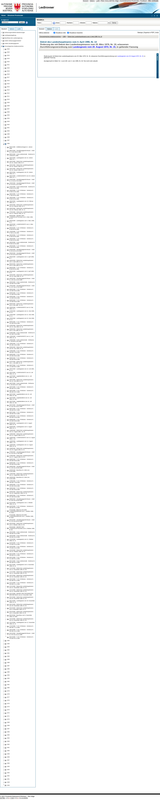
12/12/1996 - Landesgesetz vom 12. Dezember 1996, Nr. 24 (22, 623)
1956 (8, 763)
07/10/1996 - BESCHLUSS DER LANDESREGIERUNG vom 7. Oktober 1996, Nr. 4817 (21, 516)
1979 (8, 691)
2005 (8, 115)
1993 (8, 646)
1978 (8, 694)
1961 (8, 747)
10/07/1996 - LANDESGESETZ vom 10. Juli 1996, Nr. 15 (21, 373)
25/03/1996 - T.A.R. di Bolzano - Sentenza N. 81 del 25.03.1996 (21, 246)
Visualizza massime (76, 33)
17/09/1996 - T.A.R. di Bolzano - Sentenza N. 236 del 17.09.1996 (21, 481)
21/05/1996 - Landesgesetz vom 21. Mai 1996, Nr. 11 (21, 315)
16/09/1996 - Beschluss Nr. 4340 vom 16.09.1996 (19, 478)
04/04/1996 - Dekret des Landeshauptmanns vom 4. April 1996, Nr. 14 (21, 261)
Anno (57, 23)
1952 (8, 775)
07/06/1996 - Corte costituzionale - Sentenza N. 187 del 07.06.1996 (22, 333)
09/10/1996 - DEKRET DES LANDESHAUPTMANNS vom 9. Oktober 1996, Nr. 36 (22, 528)
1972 (8, 712)
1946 (8, 785)
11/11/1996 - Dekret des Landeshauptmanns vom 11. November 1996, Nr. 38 (21, 568)
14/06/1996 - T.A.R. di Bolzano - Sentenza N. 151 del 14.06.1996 (21, 344)
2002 (8, 124)
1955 (8, 766)
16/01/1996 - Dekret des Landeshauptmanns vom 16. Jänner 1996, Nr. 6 (21, 165)
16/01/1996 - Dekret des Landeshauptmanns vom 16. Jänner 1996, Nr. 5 (21, 162)
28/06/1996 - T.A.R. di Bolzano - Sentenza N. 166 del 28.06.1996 (21, 358)
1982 (8, 681)
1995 (8, 640)
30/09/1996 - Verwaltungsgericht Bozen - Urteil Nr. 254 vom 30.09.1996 (21, 499)
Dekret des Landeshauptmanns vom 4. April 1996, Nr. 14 (85, 36)
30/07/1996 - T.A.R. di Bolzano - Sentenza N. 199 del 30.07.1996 (21, 413)
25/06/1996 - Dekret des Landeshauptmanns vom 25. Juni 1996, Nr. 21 (21, 347)
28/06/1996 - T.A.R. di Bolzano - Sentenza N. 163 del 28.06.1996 (21, 355)
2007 (8, 108)
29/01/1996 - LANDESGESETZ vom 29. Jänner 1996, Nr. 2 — (22, 176)
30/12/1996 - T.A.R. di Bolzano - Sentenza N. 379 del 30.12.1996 (21, 637)
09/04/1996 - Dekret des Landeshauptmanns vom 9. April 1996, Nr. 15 (21, 264)
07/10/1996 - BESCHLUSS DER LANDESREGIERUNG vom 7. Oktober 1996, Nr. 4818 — (21, 511)
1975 (8, 703)
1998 (8, 137)
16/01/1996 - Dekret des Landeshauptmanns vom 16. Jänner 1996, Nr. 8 (21, 169)
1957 (8, 760)
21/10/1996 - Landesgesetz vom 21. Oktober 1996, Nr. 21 (21, 540)
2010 (8, 99)
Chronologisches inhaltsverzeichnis (50, 36)
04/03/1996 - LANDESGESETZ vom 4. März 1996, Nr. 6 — (21, 225)
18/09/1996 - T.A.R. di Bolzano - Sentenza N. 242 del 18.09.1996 (21, 485)
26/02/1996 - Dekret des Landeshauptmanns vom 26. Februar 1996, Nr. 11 (21, 209)
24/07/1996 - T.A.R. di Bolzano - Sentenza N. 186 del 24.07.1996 (21, 391)
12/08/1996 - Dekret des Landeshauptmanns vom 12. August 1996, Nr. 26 (21, 434)
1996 (64, 36)
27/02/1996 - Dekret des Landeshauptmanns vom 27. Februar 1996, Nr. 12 (21, 212)
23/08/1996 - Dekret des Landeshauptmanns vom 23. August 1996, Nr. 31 (21, 449)
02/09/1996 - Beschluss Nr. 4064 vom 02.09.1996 (19, 470)
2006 (8, 112)
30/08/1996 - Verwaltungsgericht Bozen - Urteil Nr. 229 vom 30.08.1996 (21, 467)
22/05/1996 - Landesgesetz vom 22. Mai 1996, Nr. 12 (21, 319)
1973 (8, 709)
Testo (39, 23)
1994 (8, 643)
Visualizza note (61, 33)
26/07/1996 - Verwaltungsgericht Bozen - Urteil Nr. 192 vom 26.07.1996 (21, 405)
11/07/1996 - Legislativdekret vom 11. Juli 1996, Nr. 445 (20, 376)
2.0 (13, 798)
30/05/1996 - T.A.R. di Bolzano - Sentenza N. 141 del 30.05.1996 (21, 322)
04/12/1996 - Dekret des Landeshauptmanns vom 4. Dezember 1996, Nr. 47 (21, 608)
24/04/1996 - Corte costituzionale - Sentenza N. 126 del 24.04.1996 (22, 282)
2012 (8, 93)
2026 (8, 49)
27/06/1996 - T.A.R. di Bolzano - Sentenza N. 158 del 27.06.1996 (21, 351)
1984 (8, 675)
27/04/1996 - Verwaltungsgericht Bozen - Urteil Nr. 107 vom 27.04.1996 (21, 286)
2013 (8, 90)
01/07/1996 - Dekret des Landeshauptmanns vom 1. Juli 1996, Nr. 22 (21, 362)
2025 (8, 52)
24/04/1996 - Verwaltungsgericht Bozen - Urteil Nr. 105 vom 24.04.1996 (21, 279)
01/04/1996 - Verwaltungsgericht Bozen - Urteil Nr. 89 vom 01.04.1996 (21, 250)
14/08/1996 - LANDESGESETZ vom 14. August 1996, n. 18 (22, 438)
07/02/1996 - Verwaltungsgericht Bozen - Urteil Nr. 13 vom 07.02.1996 (21, 180)
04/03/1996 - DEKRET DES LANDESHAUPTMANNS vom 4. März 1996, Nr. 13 (21, 217)
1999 (8, 134)
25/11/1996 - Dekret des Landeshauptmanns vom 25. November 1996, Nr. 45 (21, 597)
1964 (8, 738)
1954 (8, 769)
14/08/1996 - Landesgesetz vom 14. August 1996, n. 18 (21, 441)
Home (3, 15)
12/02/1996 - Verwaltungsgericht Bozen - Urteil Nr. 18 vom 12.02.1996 (21, 183)
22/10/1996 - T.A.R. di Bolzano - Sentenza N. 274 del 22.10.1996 (21, 543)
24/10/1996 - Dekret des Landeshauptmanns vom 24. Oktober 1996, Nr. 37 (21, 550)
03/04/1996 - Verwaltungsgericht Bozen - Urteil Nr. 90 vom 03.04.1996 (21, 253)
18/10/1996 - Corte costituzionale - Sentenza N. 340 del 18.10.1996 (22, 532)
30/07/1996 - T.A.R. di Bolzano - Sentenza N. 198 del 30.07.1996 (21, 409)
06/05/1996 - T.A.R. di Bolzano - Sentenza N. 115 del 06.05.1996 (21, 300)
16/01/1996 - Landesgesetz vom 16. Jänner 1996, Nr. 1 (21, 158)
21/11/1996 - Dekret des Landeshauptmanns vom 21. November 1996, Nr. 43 (21, 587)
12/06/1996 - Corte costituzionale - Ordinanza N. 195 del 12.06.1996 (21, 340)
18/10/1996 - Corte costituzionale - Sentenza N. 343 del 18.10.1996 (22, 536)
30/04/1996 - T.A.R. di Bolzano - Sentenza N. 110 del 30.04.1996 (21, 290)
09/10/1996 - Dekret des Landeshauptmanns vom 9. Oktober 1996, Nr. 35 (21, 524)
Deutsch (85, 1)
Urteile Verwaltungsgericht (11, 43)
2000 (8, 131)
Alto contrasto (153, 1)
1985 (8, 672)
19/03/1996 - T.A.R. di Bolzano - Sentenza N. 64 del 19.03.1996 (21, 239)
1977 (8, 697)
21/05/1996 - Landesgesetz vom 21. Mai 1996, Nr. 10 (21, 311)
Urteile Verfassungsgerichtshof (12, 40)
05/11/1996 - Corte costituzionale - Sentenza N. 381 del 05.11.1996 (22, 561)
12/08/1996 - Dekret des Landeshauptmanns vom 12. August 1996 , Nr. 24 (21, 431)
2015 (8, 83)
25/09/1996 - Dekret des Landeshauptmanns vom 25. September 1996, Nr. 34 (21, 492)
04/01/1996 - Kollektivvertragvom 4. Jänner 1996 (20, 147)
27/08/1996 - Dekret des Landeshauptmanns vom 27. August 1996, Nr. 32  (21, 456)
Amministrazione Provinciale (129, 1)
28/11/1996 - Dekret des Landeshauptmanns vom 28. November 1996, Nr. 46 (21, 605)
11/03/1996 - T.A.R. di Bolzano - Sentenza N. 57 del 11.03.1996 (21, 232)
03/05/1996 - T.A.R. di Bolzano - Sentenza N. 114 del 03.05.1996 (21, 297)
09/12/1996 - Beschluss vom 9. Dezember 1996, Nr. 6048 (20, 615)
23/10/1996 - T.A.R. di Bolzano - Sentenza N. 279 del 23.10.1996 (21, 547)
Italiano (92, 1)
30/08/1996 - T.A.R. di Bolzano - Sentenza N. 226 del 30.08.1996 (21, 460)
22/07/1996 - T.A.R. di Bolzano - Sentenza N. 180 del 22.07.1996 (21, 387)
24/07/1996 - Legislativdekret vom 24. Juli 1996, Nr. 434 (20, 398)
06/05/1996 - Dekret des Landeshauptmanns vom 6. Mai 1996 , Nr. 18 (21, 304)
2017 (8, 77)
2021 (8, 64)
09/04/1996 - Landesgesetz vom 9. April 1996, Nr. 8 (21, 272)
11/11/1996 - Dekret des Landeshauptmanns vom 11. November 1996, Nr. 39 (21, 572)
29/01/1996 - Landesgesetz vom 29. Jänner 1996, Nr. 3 (21, 173)
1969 (8, 722)
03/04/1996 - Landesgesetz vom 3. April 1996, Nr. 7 (21, 257)
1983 (8, 678)
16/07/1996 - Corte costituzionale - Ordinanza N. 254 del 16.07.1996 (21, 384)
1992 (8, 650)
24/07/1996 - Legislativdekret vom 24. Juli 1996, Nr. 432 (20, 394)
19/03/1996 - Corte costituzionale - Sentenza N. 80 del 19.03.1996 (22, 243)
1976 (8, 700)
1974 (8, 706)
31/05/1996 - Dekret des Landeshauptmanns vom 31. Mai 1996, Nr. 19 (21, 326)
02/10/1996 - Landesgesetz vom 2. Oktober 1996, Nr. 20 (21, 503)
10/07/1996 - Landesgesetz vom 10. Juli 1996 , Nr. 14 (21, 369)
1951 (8, 779)
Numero (69, 23)
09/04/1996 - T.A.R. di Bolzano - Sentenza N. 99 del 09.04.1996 (21, 268)
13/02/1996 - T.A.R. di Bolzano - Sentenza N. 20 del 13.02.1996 (21, 191)
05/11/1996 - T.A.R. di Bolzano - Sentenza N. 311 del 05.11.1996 (21, 558)
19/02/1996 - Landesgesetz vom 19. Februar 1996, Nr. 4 (21, 201)
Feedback (143, 1)
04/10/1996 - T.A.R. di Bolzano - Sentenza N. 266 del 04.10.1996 (21, 507)
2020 (8, 68)
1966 (8, 731)
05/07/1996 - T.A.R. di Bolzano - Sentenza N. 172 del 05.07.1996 (21, 366)
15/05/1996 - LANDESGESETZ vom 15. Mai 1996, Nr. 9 (21, 308)
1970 (8, 719)
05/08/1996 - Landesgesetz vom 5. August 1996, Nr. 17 (20, 427)
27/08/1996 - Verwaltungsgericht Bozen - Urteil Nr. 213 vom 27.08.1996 (21, 452)
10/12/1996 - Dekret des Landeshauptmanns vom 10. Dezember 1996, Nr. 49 (21, 619)
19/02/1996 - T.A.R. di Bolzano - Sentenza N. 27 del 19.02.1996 (21, 194)
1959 (8, 753)
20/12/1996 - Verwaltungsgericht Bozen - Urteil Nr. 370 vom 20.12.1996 (21, 634)
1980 (8, 687)
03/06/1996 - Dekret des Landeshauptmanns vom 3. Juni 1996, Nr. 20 (21, 329)
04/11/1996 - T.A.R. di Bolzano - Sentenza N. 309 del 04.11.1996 (21, 554)
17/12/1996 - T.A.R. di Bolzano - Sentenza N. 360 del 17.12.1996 (21, 626)
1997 (8, 140)
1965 (8, 735)
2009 (8, 102)
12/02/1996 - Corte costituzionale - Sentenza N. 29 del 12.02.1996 (22, 187)
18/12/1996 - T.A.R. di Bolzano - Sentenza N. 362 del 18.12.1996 (21, 630)
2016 (8, 80)
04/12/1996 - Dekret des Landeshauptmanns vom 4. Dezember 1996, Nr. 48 (21, 612)
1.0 (4, 798)
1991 (8, 653)
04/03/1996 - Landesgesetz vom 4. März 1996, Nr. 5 (21, 221)
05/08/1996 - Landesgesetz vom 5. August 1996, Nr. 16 (20, 423)
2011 (8, 96)
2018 (8, 74)
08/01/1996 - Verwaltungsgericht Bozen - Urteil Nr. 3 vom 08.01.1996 (21, 151)
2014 (8, 86)
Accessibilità (23, 798)
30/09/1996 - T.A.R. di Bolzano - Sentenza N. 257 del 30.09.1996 (21, 496)
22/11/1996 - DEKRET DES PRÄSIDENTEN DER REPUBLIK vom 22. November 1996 (21, 594)
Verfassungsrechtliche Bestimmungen (14, 32)
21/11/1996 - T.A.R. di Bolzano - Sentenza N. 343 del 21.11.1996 (21, 583)
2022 (8, 61)
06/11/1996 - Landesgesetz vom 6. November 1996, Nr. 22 (21, 565)
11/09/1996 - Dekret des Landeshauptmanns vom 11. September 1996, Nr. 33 (21, 474)
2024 (8, 55)
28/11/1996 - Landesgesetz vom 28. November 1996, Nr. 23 (22, 601)
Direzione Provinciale (15, 15)
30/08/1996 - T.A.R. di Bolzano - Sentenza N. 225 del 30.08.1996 (21, 463)
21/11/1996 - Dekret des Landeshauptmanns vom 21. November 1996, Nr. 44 (21, 590)
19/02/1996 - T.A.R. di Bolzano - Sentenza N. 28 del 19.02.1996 (21, 198)
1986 (8, 668)
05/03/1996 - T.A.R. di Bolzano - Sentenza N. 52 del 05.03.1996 (21, 228)
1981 (8, 684)
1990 (8, 656)
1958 (8, 757)
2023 (8, 58)
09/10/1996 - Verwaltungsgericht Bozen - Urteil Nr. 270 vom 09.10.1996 (21, 520)
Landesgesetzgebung (10, 35)
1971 (8, 716)
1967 (8, 728)
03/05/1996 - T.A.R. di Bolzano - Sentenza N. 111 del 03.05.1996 (21, 293)
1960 (8, 750)
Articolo (82, 23)
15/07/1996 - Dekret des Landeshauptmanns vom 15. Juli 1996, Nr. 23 (21, 380)
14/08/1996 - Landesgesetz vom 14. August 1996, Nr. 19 (21, 445)
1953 (8, 772)
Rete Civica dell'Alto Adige (110, 1)
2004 (8, 118)
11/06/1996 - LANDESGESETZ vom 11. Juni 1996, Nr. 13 (21, 337)
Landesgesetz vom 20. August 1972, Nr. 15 (94, 47)
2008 (8, 105)
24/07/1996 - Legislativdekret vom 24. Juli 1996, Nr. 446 (20, 402)
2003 (8, 121)
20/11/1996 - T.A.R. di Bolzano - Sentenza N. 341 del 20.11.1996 (21, 579)
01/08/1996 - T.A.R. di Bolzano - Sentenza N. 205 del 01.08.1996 (21, 416)
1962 (8, 744)
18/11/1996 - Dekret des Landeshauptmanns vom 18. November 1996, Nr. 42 (21, 576)
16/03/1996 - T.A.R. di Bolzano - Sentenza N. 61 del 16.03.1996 (21, 235)
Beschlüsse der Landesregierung (13, 38)
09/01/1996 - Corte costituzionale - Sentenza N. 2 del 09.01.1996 (22, 154)
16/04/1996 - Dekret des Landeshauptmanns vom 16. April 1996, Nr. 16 (21, 275)
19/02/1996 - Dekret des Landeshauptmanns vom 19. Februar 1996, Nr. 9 (21, 205)
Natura (95, 23)
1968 (8, 725)
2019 (8, 71)
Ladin (98, 1)
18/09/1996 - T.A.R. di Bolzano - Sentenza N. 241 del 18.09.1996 (21, 488)
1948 (8, 782)
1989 (8, 659)
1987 (8, 665)
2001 (8, 127)
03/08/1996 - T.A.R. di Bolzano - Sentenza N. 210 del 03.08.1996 (21, 420)
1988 (8, 662)
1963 (8, 741)
